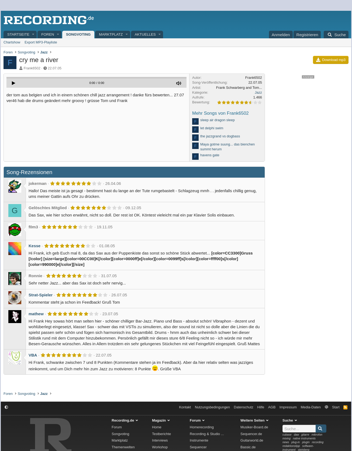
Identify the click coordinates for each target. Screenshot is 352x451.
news (285, 442)
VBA (33, 355)
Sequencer (198, 447)
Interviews (160, 440)
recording (317, 442)
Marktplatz (111, 34)
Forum (117, 427)
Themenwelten (123, 447)
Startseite (18, 34)
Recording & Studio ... (207, 434)
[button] (33, 35)
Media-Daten (311, 407)
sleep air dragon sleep (217, 120)
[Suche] (336, 34)
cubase (287, 434)
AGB (271, 407)
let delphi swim (211, 128)
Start (335, 407)
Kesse (34, 245)
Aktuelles (145, 34)
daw (296, 434)
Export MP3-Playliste (41, 42)
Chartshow (12, 42)
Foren (47, 34)
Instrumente (199, 440)
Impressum (288, 407)
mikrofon (317, 434)
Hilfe (260, 407)
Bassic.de (248, 447)
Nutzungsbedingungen (212, 407)
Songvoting (78, 34)
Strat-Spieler (41, 295)
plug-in (295, 442)
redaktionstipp (291, 446)
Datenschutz (243, 407)
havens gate (209, 155)
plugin (306, 442)
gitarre (305, 434)
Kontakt (185, 407)
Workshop (160, 447)
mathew (36, 313)
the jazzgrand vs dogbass (220, 136)
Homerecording (202, 427)
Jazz (258, 92)
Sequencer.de (251, 434)
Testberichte (161, 434)
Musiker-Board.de (254, 427)
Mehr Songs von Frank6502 (220, 113)
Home (156, 427)
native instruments (304, 438)
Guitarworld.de (251, 440)
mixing (286, 438)
